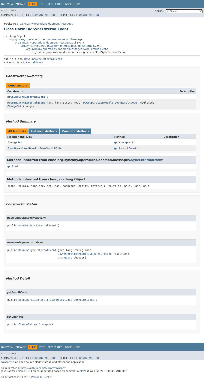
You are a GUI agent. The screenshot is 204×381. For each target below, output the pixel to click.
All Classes (8, 10)
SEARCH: (160, 11)
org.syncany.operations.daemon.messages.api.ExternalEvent (61, 45)
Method (50, 15)
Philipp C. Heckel (41, 377)
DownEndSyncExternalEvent (43, 58)
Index (68, 4)
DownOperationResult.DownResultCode (110, 102)
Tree (42, 4)
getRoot (12, 166)
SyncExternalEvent (29, 62)
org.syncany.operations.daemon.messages (45, 23)
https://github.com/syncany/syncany (43, 368)
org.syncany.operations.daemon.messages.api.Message (45, 39)
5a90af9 (81, 371)
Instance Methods (44, 131)
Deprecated (54, 4)
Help (77, 4)
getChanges (122, 142)
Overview (7, 4)
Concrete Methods (75, 131)
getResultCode (124, 148)
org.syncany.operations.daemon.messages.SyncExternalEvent (67, 48)
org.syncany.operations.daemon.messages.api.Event (49, 42)
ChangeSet (14, 106)
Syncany (6, 362)
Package (20, 4)
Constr (38, 15)
